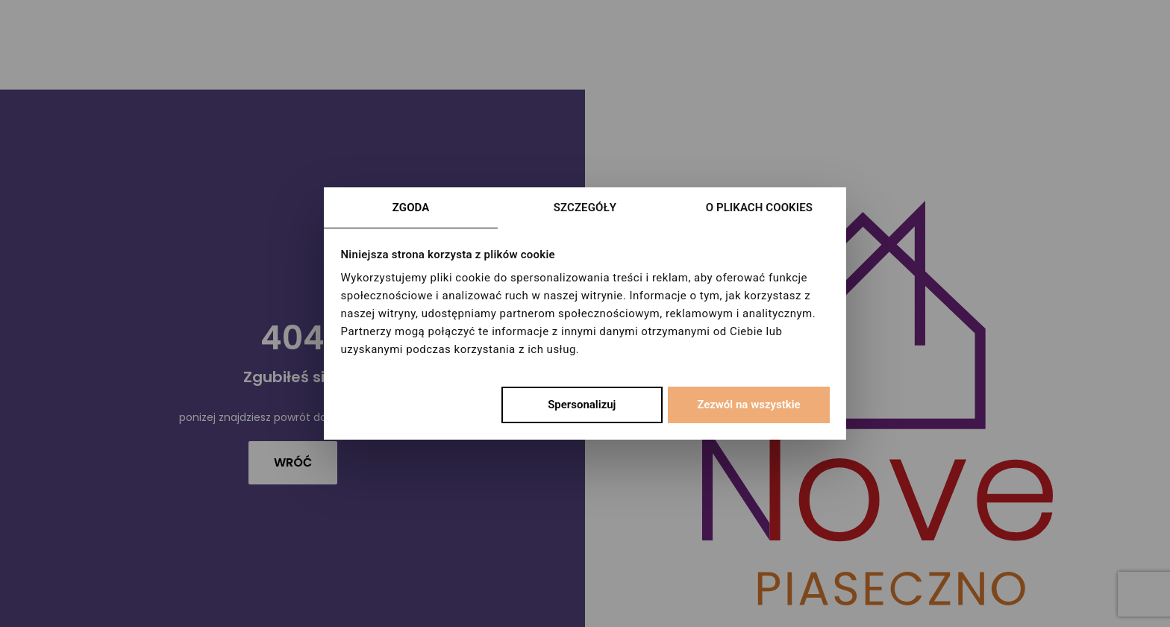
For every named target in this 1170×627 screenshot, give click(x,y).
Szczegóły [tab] (585, 207)
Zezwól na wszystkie (748, 404)
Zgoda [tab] (411, 207)
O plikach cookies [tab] (759, 207)
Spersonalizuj (582, 404)
